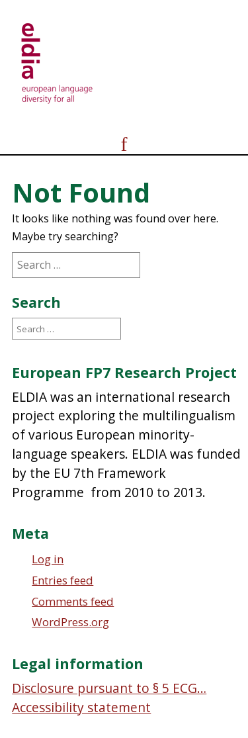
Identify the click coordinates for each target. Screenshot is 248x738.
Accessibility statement (81, 707)
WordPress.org (70, 621)
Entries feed (62, 580)
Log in (47, 559)
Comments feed (73, 601)
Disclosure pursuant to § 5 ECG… (109, 688)
